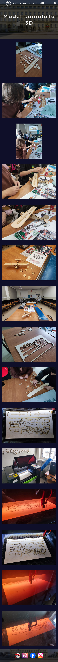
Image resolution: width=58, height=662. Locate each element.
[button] (3, 3)
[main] (29, 19)
